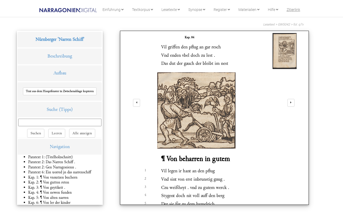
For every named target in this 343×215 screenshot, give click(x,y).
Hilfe (273, 10)
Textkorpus (142, 10)
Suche (52, 109)
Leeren (57, 133)
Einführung (113, 10)
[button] (60, 91)
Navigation (60, 146)
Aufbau (59, 73)
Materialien (249, 10)
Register (222, 10)
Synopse (196, 10)
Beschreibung (59, 56)
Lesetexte (170, 10)
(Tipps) (66, 109)
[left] (136, 103)
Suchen (36, 133)
